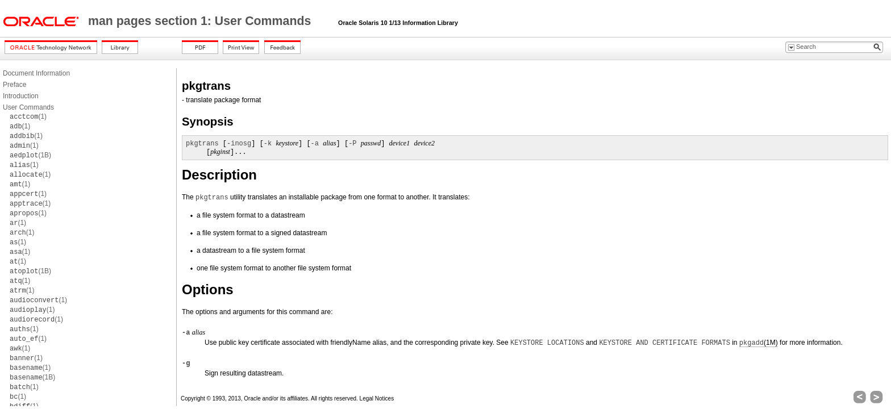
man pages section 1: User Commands (201, 21)
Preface (14, 85)
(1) (28, 116)
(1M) (758, 343)
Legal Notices (377, 398)
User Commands (28, 107)
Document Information (36, 73)
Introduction (21, 96)
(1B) (30, 155)
